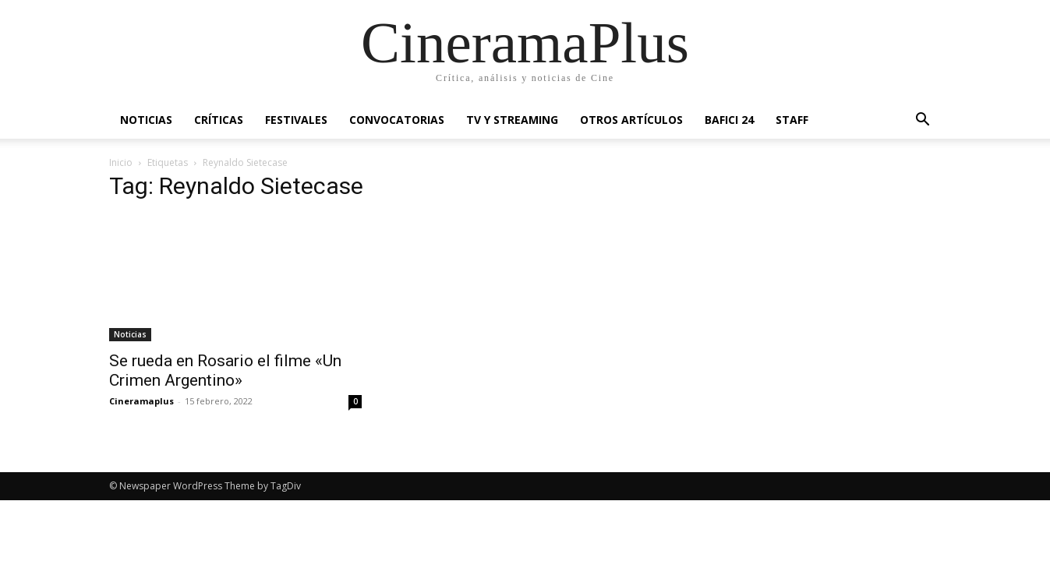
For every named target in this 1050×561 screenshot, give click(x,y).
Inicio (121, 162)
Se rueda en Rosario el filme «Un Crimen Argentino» (225, 370)
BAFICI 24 (729, 119)
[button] (923, 121)
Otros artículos (631, 119)
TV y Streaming (512, 119)
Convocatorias (396, 119)
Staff (792, 119)
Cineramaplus (141, 401)
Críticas (218, 119)
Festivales (296, 119)
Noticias (146, 119)
